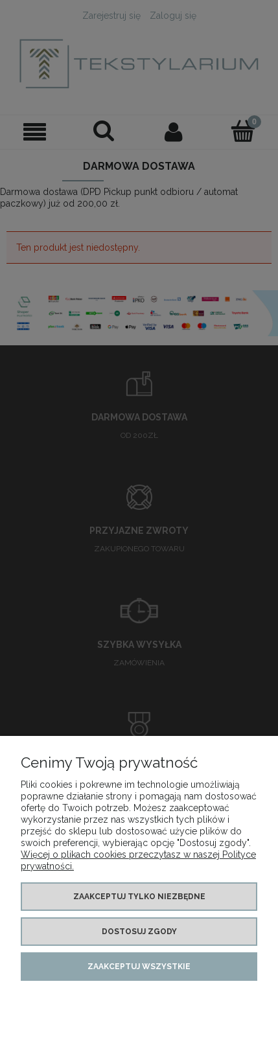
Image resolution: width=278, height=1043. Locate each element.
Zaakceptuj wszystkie (139, 966)
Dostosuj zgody (139, 931)
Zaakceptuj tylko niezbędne (139, 896)
